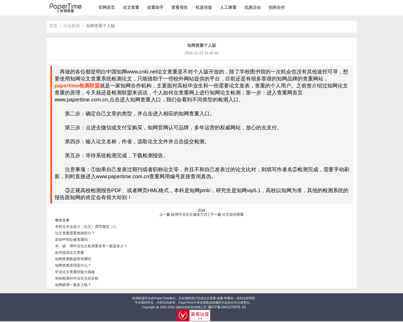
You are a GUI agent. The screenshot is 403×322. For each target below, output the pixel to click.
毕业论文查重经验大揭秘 (75, 272)
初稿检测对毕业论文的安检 (76, 278)
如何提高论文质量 (69, 252)
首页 (53, 26)
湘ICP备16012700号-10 (227, 307)
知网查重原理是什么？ (73, 265)
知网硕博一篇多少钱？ (73, 285)
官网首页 (106, 7)
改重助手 (155, 7)
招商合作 (277, 7)
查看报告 (179, 7)
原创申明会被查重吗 (71, 239)
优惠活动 (252, 7)
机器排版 (204, 7)
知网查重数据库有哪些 (73, 259)
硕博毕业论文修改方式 (189, 214)
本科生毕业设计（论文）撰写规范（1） (87, 226)
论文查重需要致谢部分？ (75, 233)
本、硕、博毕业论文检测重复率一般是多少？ (91, 246)
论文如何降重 (233, 214)
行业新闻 (71, 26)
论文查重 (131, 7)
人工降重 (228, 7)
